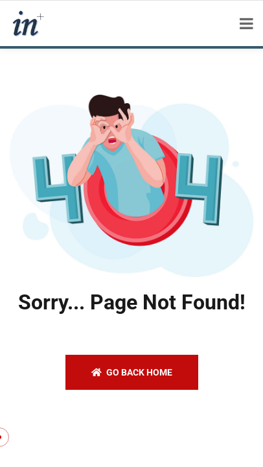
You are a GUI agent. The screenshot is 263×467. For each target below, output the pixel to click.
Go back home (131, 372)
